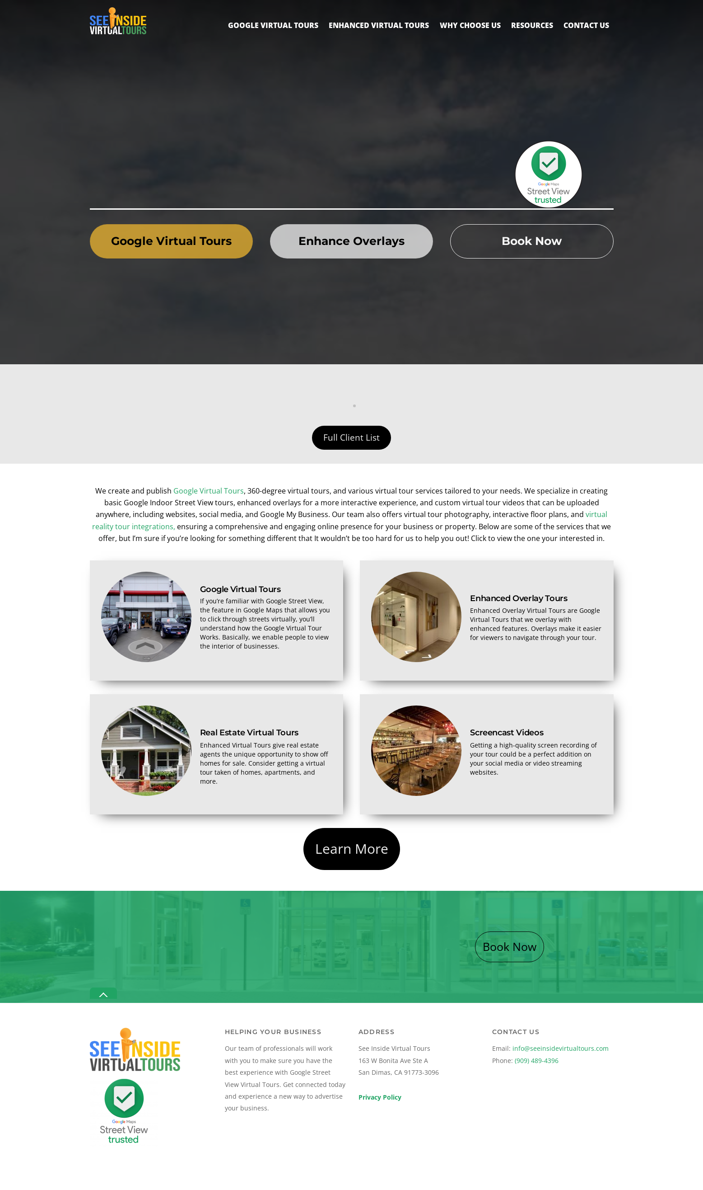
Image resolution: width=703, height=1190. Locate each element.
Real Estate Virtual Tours (249, 732)
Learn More (351, 848)
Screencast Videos (506, 732)
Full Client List (351, 437)
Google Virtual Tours (273, 25)
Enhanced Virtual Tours (379, 25)
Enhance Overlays (351, 241)
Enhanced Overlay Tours (518, 598)
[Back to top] (103, 993)
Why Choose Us (470, 25)
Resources (532, 25)
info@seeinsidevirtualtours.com (560, 1048)
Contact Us (586, 25)
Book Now (532, 241)
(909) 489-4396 (537, 1060)
